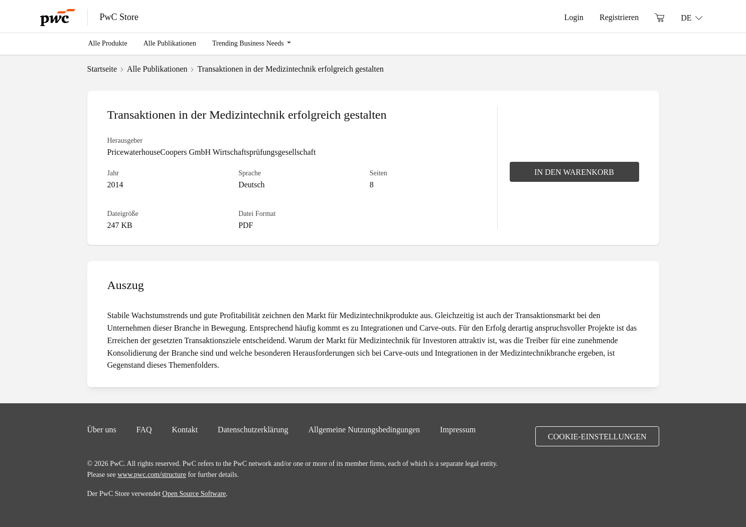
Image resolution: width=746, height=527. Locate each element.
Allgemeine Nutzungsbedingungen (364, 429)
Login (573, 17)
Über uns (101, 429)
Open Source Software (194, 493)
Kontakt (185, 429)
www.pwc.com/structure (151, 474)
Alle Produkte (107, 43)
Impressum (458, 429)
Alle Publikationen (169, 43)
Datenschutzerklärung (253, 429)
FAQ (144, 429)
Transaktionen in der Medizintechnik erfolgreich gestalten (290, 69)
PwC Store (119, 17)
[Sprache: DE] (691, 17)
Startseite (102, 69)
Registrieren (619, 17)
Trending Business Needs (248, 43)
